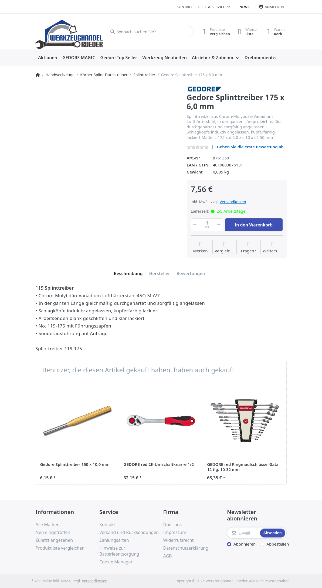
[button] (194, 224)
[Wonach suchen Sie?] (150, 31)
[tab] (128, 273)
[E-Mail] (243, 533)
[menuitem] (48, 58)
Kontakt (184, 6)
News (244, 6)
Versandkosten (233, 201)
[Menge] (207, 224)
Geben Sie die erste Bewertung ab (250, 146)
